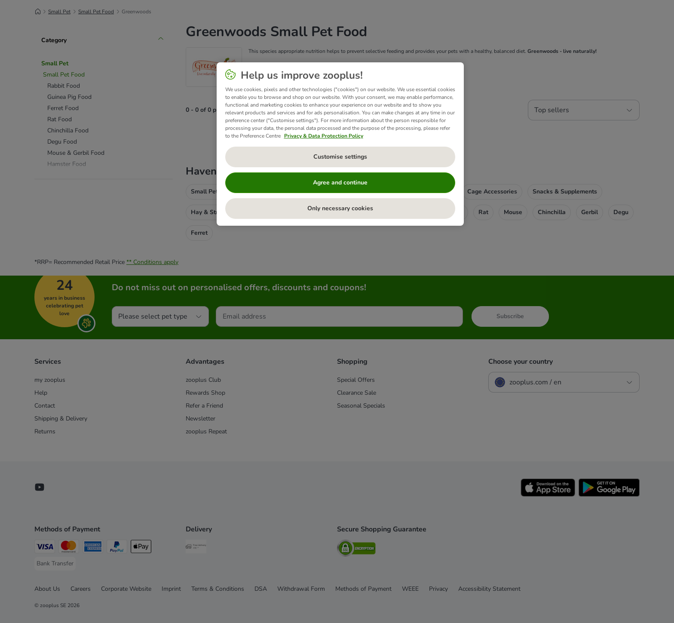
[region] (340, 144)
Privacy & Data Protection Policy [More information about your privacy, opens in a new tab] (323, 135)
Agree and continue (340, 182)
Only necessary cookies (340, 208)
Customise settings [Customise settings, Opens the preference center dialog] (340, 157)
